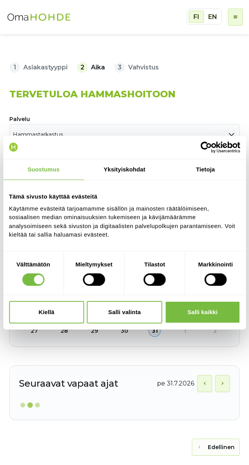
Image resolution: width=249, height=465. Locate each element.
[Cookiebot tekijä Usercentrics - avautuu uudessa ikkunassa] (206, 147)
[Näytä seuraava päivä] (222, 383)
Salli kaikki (202, 312)
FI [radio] (196, 17)
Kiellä (46, 312)
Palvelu (19, 119)
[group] (204, 17)
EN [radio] (212, 17)
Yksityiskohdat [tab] (124, 169)
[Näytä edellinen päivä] (204, 383)
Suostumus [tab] (44, 169)
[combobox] (124, 134)
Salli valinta (124, 312)
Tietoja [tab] (205, 169)
